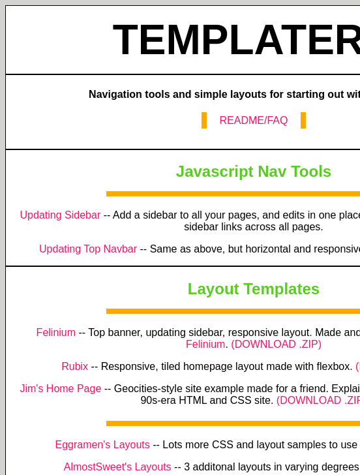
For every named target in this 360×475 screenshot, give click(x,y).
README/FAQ (254, 120)
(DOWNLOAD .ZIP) (276, 344)
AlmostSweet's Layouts (118, 466)
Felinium (56, 332)
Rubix (74, 366)
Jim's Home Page (60, 388)
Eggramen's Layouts (102, 444)
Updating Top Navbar (88, 248)
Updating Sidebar (60, 215)
